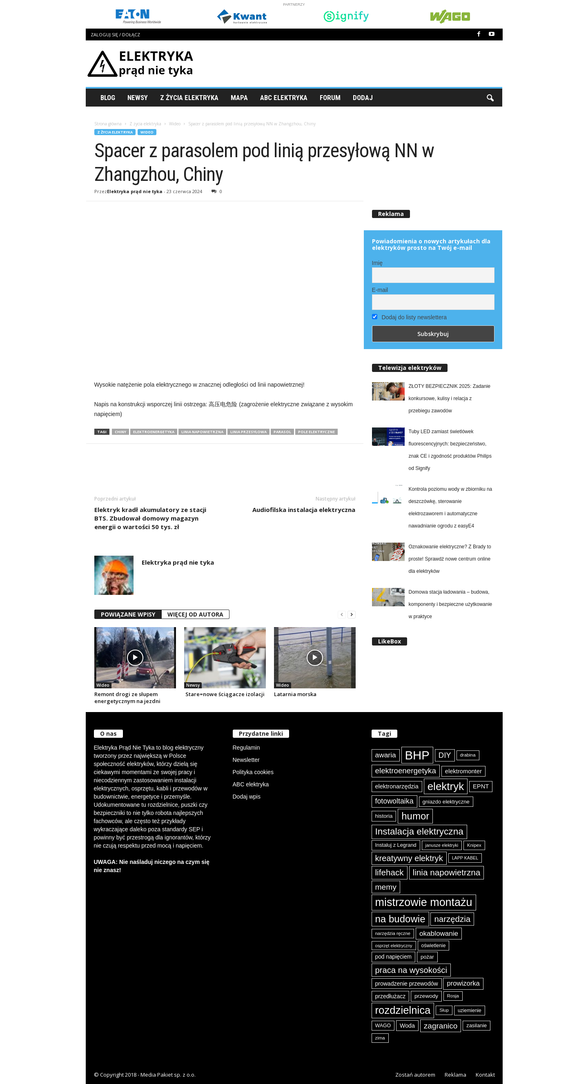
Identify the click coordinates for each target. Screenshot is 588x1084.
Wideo (174, 124)
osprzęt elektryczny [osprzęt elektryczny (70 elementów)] (393, 945)
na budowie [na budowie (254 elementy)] (400, 918)
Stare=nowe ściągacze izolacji (224, 694)
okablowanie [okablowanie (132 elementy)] (438, 933)
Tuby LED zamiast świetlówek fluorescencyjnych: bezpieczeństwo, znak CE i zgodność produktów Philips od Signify (450, 450)
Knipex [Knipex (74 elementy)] (474, 845)
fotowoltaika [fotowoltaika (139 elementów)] (394, 801)
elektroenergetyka (153, 431)
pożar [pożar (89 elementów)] (427, 957)
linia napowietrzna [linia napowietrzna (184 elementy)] (447, 872)
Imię (377, 263)
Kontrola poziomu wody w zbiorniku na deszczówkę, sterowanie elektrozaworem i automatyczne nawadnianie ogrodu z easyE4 (450, 507)
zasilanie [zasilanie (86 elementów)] (476, 1025)
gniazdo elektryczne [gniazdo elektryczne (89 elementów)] (446, 802)
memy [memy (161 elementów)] (385, 887)
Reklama (455, 1074)
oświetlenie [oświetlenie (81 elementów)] (433, 945)
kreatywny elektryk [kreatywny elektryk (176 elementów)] (409, 858)
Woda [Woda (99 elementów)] (407, 1025)
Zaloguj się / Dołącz (115, 34)
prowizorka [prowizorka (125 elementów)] (463, 983)
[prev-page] (342, 614)
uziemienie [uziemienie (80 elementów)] (469, 1010)
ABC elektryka (251, 784)
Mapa (239, 97)
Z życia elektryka (189, 97)
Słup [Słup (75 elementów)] (444, 1010)
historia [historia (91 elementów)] (384, 816)
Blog (107, 97)
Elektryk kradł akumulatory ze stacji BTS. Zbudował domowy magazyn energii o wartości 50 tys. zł (150, 518)
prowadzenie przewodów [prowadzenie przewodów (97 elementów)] (406, 983)
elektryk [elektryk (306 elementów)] (446, 786)
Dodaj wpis (247, 796)
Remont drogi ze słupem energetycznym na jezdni (127, 697)
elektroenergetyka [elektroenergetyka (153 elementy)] (405, 770)
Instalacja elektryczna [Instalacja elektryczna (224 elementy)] (419, 831)
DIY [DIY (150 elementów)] (445, 755)
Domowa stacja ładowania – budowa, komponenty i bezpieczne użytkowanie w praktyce (450, 604)
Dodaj (363, 97)
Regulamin (246, 747)
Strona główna (108, 124)
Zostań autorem (415, 1074)
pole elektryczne (316, 431)
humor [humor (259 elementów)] (415, 815)
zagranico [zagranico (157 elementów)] (441, 1026)
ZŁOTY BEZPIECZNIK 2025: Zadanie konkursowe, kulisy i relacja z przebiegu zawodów (450, 398)
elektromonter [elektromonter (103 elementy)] (463, 771)
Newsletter (246, 760)
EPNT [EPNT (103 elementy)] (481, 786)
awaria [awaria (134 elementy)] (385, 755)
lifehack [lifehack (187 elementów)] (389, 872)
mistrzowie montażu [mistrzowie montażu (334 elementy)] (423, 902)
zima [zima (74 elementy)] (380, 1037)
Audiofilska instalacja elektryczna (303, 509)
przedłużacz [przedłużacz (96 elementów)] (390, 996)
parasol (282, 431)
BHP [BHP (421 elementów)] (417, 755)
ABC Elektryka (283, 97)
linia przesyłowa (248, 431)
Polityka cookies (253, 772)
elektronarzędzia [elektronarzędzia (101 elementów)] (397, 786)
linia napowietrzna (202, 431)
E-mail (380, 290)
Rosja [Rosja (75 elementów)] (453, 995)
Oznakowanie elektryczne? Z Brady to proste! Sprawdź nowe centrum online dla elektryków (450, 559)
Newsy (137, 97)
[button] (490, 98)
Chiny (120, 431)
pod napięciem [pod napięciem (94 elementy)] (393, 957)
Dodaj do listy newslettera (409, 317)
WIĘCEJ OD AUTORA (195, 614)
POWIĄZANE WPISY (128, 614)
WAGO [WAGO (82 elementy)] (383, 1025)
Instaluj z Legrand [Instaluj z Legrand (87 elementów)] (395, 845)
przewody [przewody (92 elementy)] (426, 996)
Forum (330, 97)
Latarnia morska (295, 694)
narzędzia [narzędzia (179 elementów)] (452, 919)
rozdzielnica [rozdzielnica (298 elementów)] (403, 1010)
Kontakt (485, 1074)
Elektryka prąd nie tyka (135, 191)
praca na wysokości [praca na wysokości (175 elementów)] (411, 970)
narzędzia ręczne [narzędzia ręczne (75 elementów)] (393, 933)
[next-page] (351, 614)
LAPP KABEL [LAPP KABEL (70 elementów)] (465, 857)
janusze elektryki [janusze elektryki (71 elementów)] (442, 845)
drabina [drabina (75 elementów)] (468, 754)
